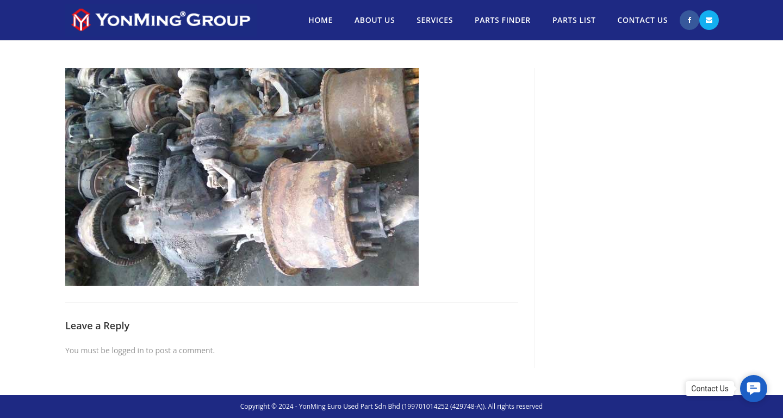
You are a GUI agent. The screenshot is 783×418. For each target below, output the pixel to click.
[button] (753, 388)
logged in (127, 350)
